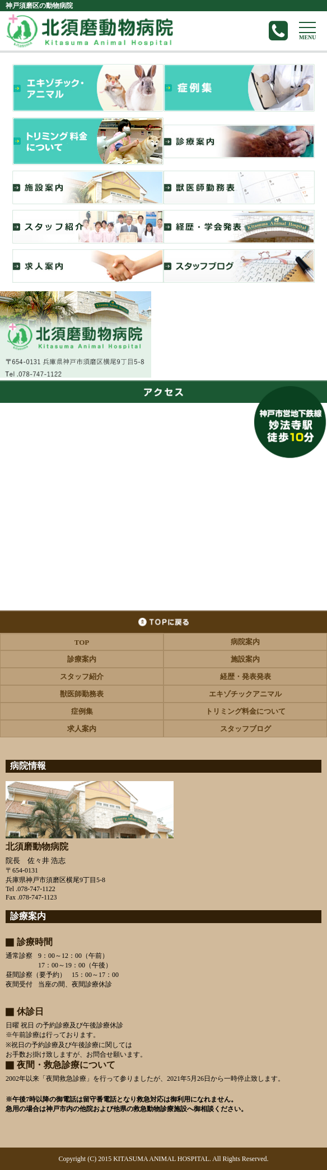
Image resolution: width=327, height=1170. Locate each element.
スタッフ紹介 (82, 676)
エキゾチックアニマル (245, 694)
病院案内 (245, 641)
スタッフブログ (245, 728)
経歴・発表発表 (245, 676)
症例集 (82, 711)
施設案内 (245, 659)
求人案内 (81, 728)
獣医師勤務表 (82, 694)
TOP (82, 642)
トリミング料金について (245, 711)
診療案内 (81, 659)
